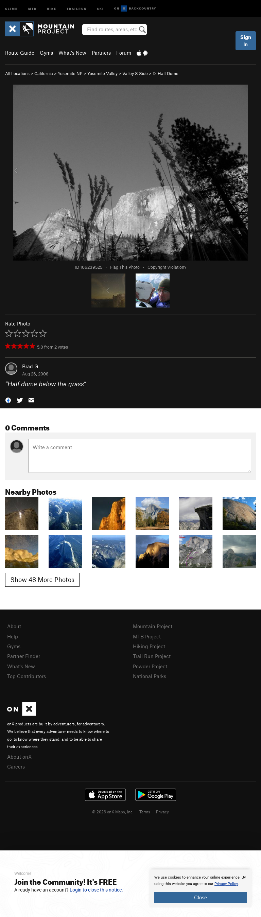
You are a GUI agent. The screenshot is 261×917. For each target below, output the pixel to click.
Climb (11, 8)
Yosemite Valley (102, 73)
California (43, 73)
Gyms (46, 53)
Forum (123, 53)
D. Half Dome (165, 73)
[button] (8, 400)
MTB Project (147, 636)
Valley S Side (135, 73)
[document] (200, 888)
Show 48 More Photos (42, 579)
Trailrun (77, 8)
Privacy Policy (226, 884)
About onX (19, 757)
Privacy (162, 811)
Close (200, 897)
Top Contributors (26, 676)
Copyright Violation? (166, 267)
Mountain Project (152, 626)
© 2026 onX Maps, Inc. (113, 811)
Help (12, 636)
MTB (32, 8)
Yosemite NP (70, 73)
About (14, 626)
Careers (16, 766)
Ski (100, 8)
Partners (101, 53)
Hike (51, 8)
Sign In (245, 40)
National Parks (149, 676)
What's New (72, 53)
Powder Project (150, 666)
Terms (144, 811)
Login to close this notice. (96, 890)
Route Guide (19, 53)
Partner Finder (23, 656)
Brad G (30, 366)
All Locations (17, 73)
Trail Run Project (152, 656)
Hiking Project (149, 646)
